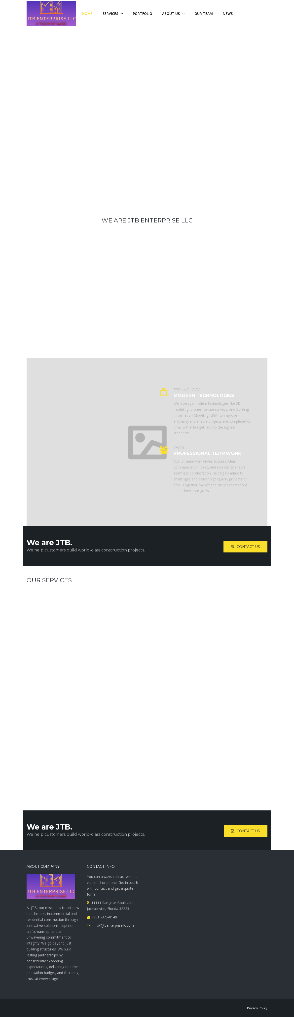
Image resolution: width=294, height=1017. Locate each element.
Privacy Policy (257, 1008)
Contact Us (245, 547)
